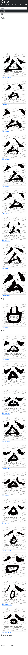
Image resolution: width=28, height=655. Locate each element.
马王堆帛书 (9, 550)
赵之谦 (8, 496)
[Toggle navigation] (2, 6)
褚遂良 (8, 213)
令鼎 (7, 327)
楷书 (5, 4)
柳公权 (8, 104)
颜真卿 (8, 268)
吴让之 (8, 386)
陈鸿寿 (8, 523)
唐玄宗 (8, 414)
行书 (16, 4)
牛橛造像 (8, 159)
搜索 (3, 11)
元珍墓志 (8, 77)
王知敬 (8, 186)
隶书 (20, 4)
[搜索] (13, 8)
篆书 (9, 4)
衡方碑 (8, 468)
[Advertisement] (14, 36)
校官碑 (8, 441)
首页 (2, 4)
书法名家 (24, 4)
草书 (13, 4)
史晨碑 (8, 359)
